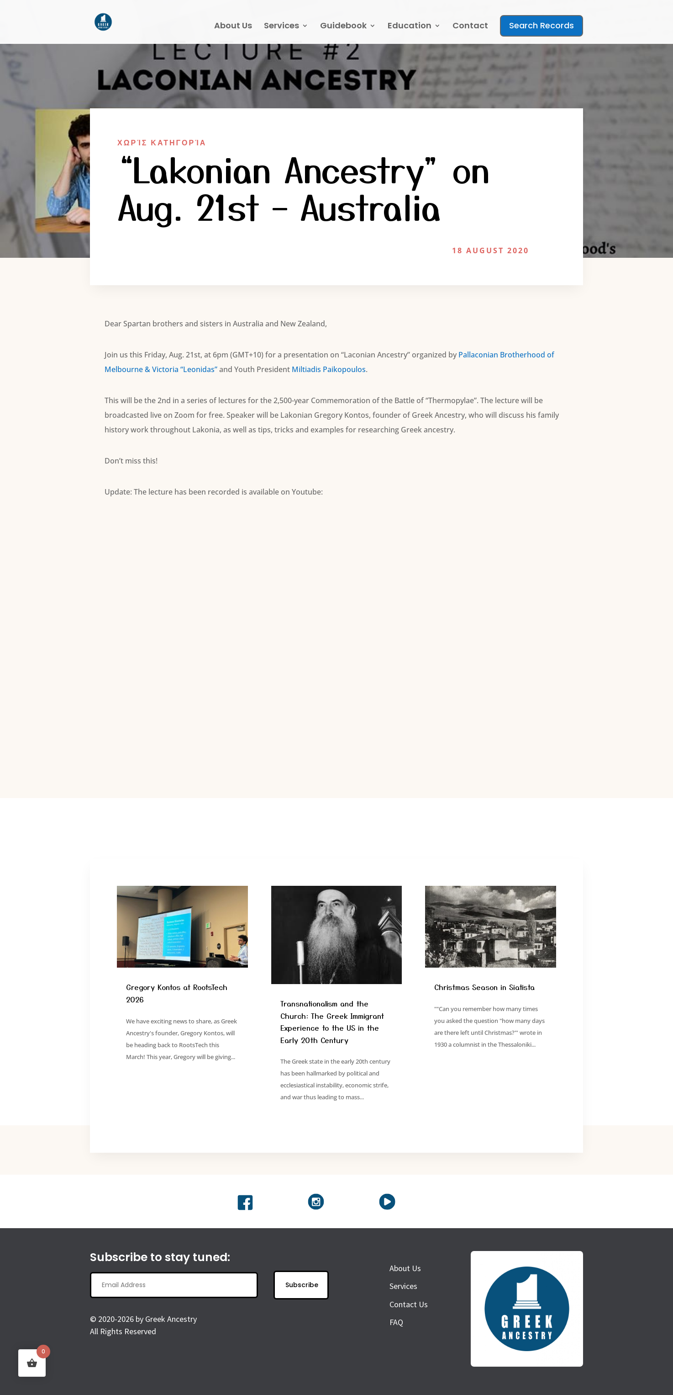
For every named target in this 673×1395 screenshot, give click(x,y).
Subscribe (301, 1290)
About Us (233, 26)
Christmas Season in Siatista (484, 992)
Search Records (541, 25)
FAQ (396, 1327)
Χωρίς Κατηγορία (161, 143)
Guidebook (343, 26)
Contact (470, 26)
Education (409, 26)
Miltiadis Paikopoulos (329, 374)
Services (281, 26)
